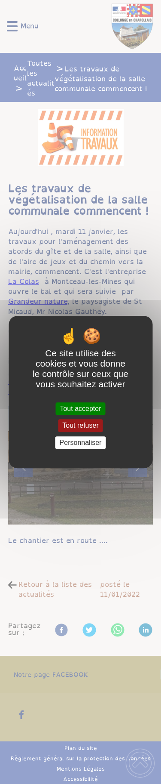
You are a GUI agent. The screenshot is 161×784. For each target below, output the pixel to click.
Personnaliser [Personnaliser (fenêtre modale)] (81, 442)
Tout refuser (80, 425)
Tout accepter (80, 408)
